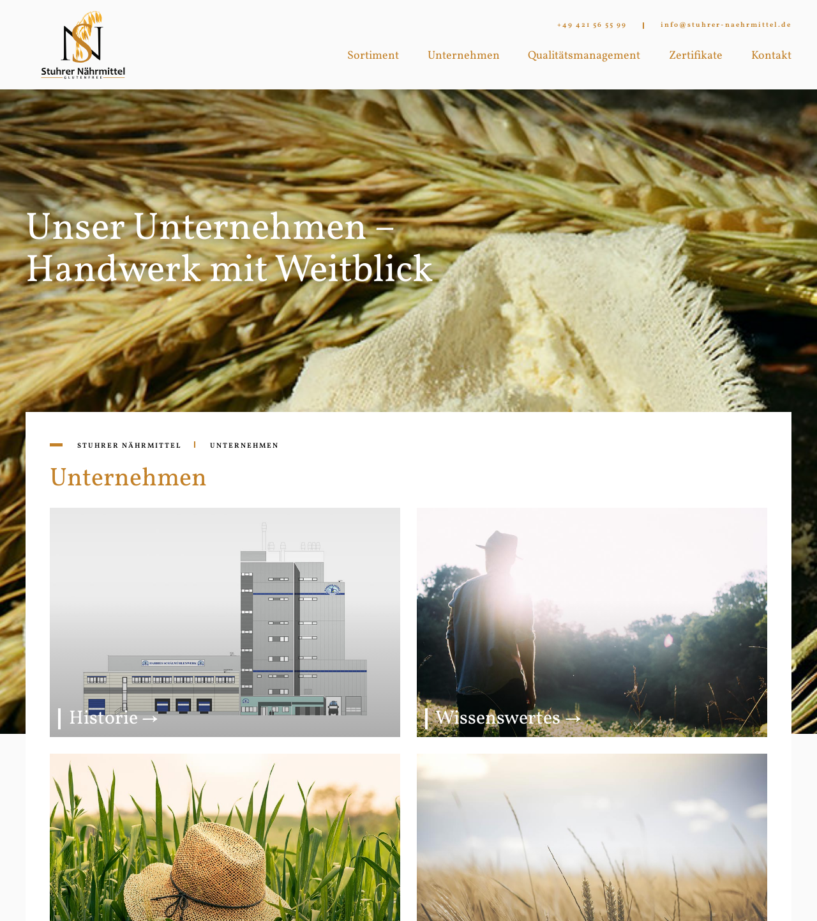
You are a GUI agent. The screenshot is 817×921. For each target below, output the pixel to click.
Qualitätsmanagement (584, 56)
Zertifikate (696, 56)
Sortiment (373, 56)
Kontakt (771, 56)
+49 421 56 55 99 (592, 25)
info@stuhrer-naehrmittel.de (726, 25)
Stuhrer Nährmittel (129, 446)
